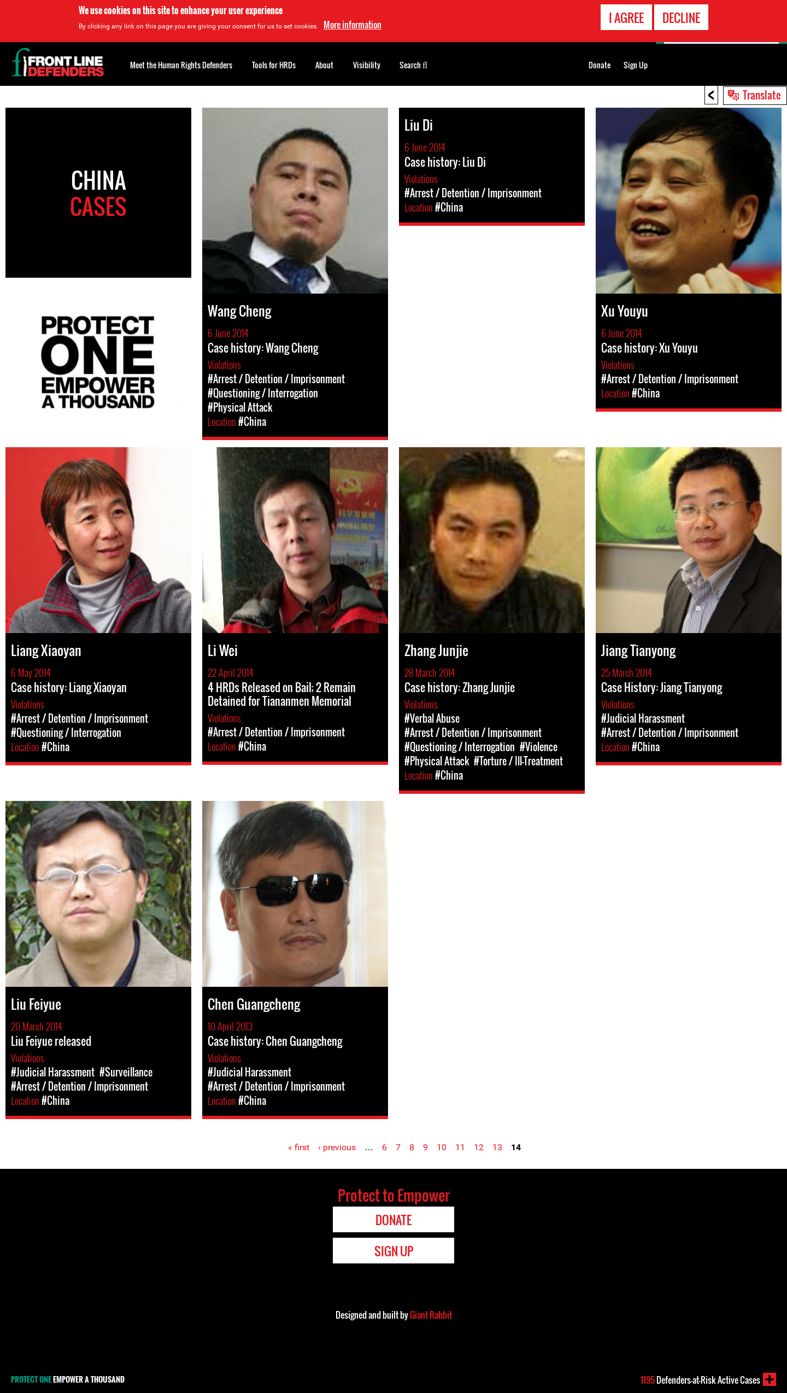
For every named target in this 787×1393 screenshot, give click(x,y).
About (324, 65)
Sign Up (636, 65)
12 (479, 1147)
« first (298, 1147)
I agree (626, 17)
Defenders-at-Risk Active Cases (700, 1379)
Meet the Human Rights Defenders (181, 65)
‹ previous (337, 1147)
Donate (599, 65)
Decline (681, 17)
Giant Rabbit (431, 1314)
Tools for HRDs (274, 65)
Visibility (366, 65)
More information (352, 24)
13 (497, 1147)
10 (442, 1147)
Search (413, 64)
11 (460, 1147)
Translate (762, 94)
